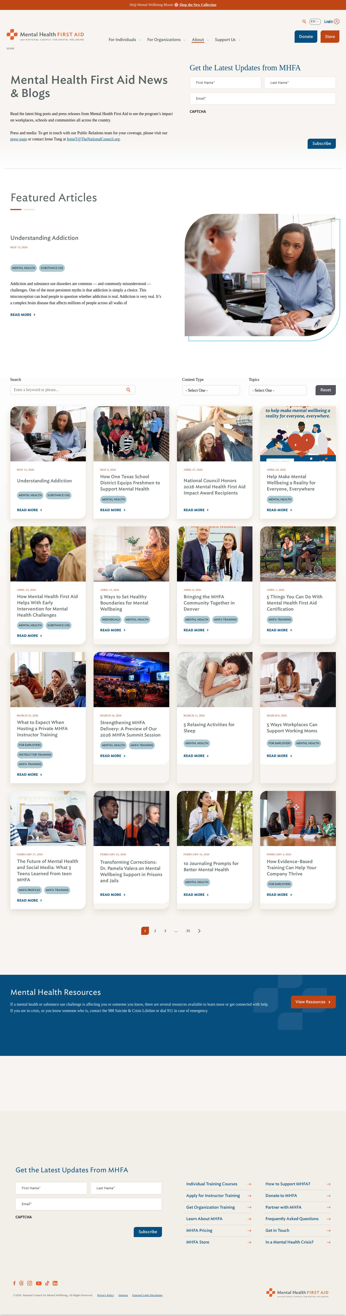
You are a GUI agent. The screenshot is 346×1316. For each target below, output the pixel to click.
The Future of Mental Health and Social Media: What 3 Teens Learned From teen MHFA (47, 870)
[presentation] (223, 125)
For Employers (30, 745)
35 (188, 931)
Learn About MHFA (204, 1218)
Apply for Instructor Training (213, 1195)
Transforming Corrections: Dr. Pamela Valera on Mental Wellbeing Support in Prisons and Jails (131, 871)
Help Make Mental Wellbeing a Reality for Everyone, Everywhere (291, 483)
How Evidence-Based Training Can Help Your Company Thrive (291, 868)
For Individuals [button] (123, 39)
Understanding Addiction (44, 481)
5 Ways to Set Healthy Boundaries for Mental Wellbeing (124, 603)
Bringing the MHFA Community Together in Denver (209, 603)
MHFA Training (225, 619)
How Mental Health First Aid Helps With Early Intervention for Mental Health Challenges (47, 606)
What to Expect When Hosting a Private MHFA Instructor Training (42, 729)
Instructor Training (35, 755)
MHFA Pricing (199, 1230)
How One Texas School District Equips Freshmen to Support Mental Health (130, 483)
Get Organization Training (210, 1207)
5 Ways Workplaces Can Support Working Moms (292, 728)
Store (330, 36)
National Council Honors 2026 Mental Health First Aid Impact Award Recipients (215, 487)
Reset (325, 390)
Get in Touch (277, 1230)
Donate (306, 36)
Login (328, 21)
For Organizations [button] (164, 39)
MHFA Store (197, 1242)
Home (10, 48)
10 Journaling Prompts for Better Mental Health (211, 867)
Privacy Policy (105, 1295)
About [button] (198, 39)
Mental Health (30, 495)
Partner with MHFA (283, 1207)
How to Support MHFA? (287, 1184)
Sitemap (123, 1295)
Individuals (111, 619)
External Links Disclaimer (147, 1295)
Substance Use (58, 495)
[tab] (15, 209)
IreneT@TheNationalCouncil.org (93, 139)
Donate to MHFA (281, 1195)
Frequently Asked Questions (292, 1218)
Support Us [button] (225, 39)
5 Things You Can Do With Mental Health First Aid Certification (295, 603)
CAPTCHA (198, 111)
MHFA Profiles (29, 890)
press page (18, 139)
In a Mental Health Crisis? (289, 1242)
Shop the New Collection (197, 5)
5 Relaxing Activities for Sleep (209, 728)
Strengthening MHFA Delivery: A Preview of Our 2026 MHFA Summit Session (130, 729)
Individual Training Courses (211, 1184)
